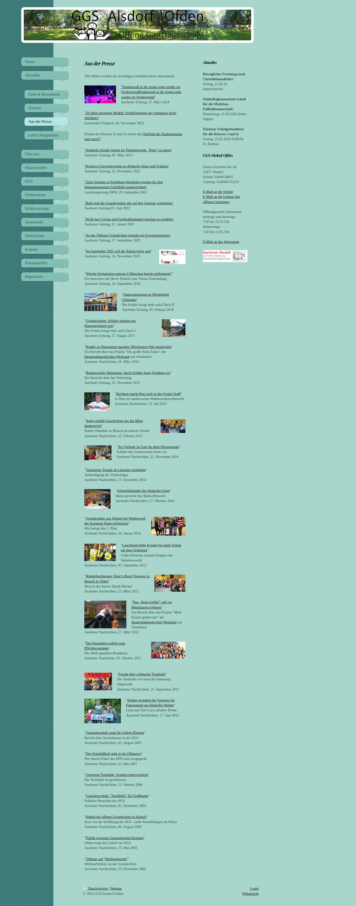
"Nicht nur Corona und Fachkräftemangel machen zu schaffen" (129, 219)
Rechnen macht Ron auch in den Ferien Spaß (148, 394)
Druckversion (96, 888)
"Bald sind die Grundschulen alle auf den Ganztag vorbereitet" (128, 203)
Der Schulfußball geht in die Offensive (113, 754)
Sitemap (116, 888)
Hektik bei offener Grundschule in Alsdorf (116, 817)
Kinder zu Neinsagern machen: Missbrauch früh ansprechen (128, 347)
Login (254, 888)
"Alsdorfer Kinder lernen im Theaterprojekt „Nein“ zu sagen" (128, 150)
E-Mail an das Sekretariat (221, 242)
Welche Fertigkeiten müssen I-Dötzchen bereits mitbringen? (128, 274)
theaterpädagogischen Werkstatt (107, 357)
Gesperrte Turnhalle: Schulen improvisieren (117, 775)
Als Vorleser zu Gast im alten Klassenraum (148, 447)
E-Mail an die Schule (218, 192)
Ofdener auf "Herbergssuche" (107, 859)
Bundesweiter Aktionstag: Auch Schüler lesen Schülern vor (128, 373)
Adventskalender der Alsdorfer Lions (143, 491)
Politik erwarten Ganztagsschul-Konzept (114, 838)
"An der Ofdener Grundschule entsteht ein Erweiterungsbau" (127, 235)
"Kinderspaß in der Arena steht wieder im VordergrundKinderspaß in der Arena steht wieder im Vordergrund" (151, 92)
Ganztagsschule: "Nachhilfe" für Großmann (117, 796)
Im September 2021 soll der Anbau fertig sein (118, 251)
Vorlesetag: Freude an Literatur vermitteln (116, 470)
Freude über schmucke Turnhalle (141, 674)
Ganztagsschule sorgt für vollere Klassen (115, 733)
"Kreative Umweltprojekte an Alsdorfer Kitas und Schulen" (126, 166)
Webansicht (250, 894)
